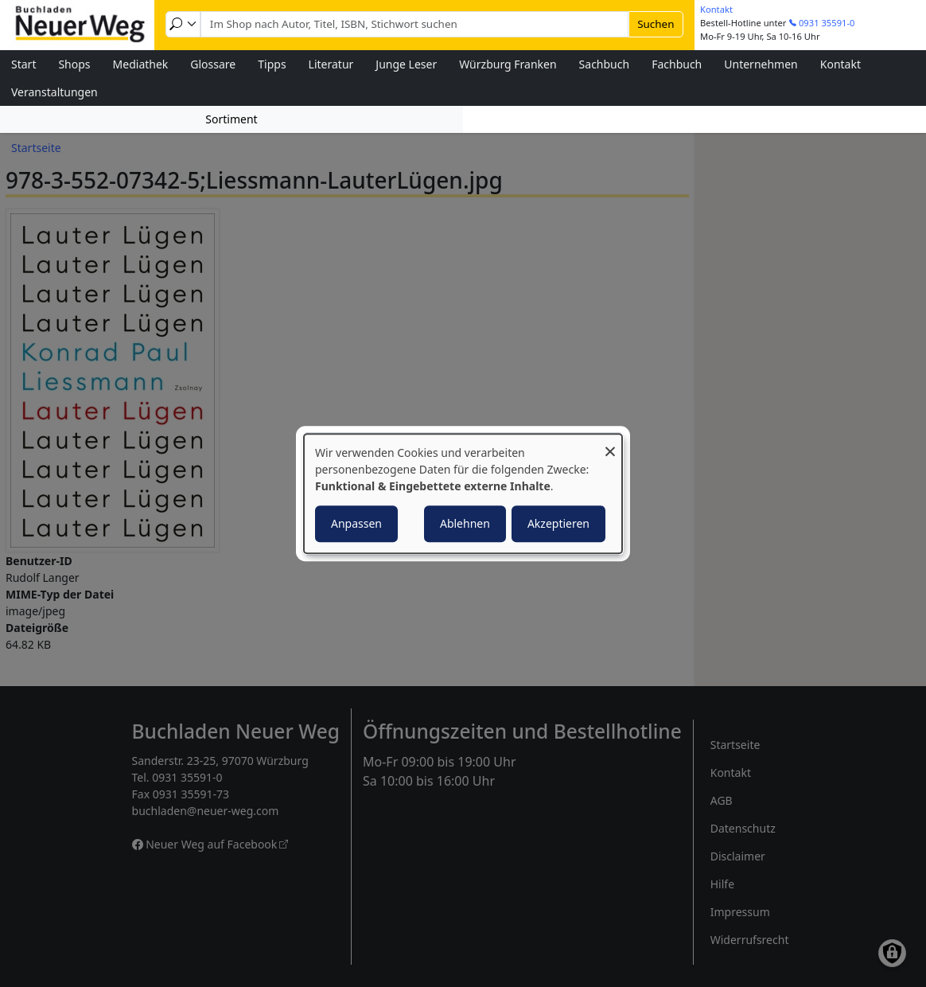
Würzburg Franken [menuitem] (507, 64)
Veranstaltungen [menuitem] (54, 91)
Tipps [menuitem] (272, 64)
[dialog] (463, 493)
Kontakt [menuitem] (840, 64)
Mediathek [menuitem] (141, 64)
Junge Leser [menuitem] (406, 64)
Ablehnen (465, 523)
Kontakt (716, 9)
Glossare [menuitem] (212, 64)
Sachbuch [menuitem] (604, 64)
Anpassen (356, 523)
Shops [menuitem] (74, 64)
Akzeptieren (558, 523)
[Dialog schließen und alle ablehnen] (610, 444)
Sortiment (231, 119)
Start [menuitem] (23, 64)
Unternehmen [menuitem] (760, 64)
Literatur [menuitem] (331, 64)
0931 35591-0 (827, 23)
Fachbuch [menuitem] (677, 64)
